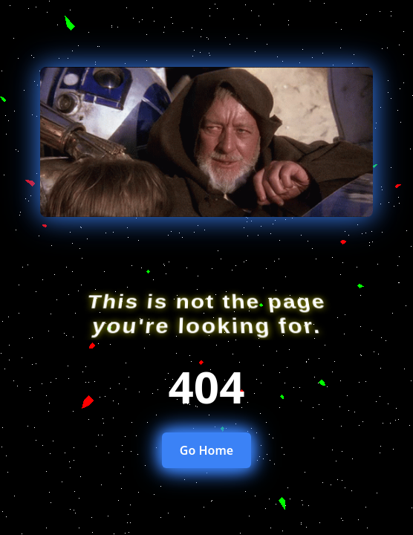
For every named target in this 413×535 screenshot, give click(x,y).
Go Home (206, 450)
